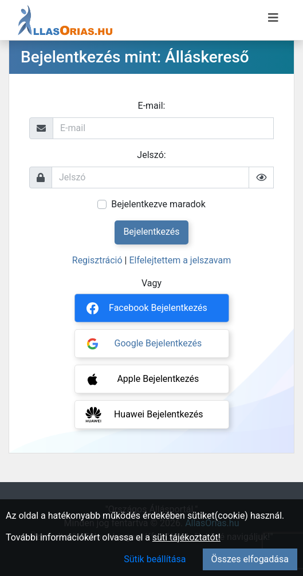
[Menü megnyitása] (273, 17)
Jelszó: (151, 154)
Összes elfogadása (250, 559)
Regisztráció (97, 260)
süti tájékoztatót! (186, 537)
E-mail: (152, 105)
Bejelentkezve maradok (158, 204)
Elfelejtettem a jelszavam (180, 260)
